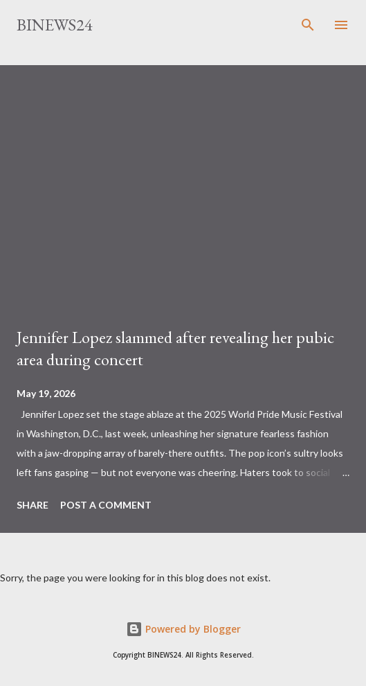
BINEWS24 (55, 24)
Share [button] (32, 505)
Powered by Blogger (183, 628)
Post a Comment (106, 505)
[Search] (308, 25)
